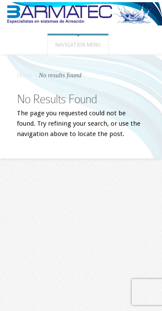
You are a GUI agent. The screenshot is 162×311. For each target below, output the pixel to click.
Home (24, 75)
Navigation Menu (78, 45)
